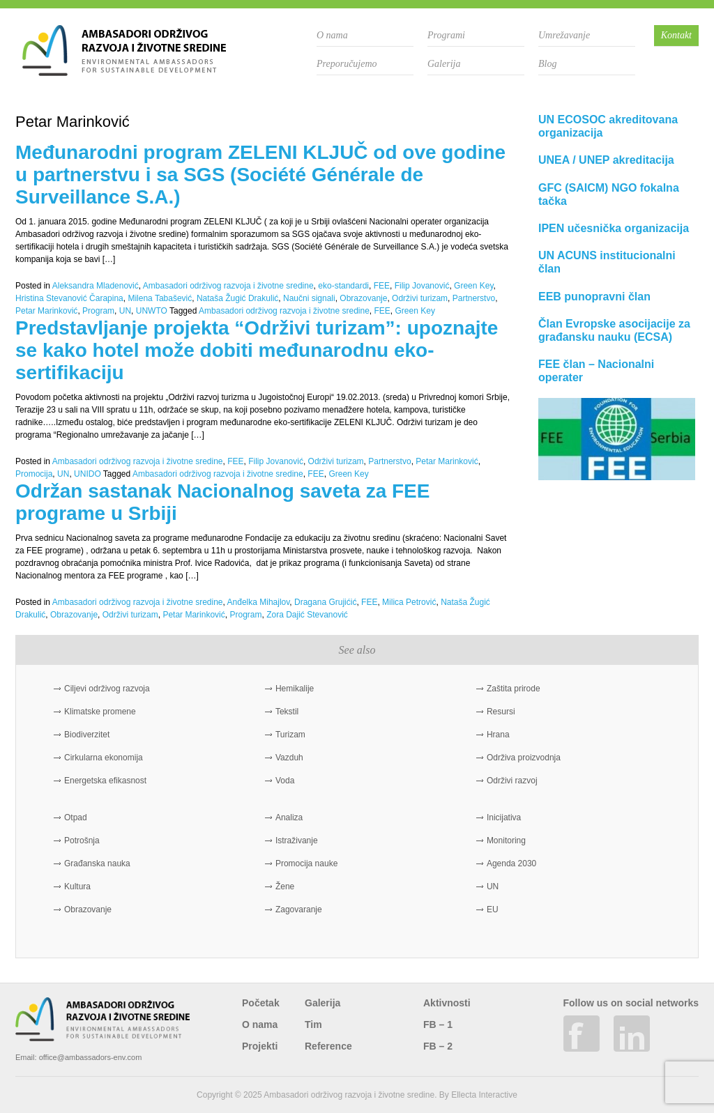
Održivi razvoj (512, 780)
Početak (261, 1002)
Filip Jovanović (422, 286)
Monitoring (506, 840)
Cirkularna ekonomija (103, 757)
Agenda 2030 (511, 863)
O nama (332, 35)
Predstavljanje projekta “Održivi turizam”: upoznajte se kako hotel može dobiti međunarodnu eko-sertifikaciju (256, 350)
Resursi (501, 711)
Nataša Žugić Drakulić (237, 298)
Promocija (33, 474)
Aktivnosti (447, 1002)
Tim (313, 1024)
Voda (284, 780)
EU (493, 909)
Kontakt (676, 35)
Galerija (443, 64)
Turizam (290, 734)
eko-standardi (343, 286)
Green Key (473, 286)
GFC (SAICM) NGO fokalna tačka (608, 194)
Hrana (498, 734)
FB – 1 (438, 1024)
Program (98, 311)
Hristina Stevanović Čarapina (69, 298)
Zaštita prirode (513, 688)
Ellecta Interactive (484, 1095)
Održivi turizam (420, 298)
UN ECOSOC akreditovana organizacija (608, 126)
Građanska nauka (97, 863)
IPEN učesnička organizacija (613, 228)
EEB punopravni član (594, 296)
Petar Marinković (46, 311)
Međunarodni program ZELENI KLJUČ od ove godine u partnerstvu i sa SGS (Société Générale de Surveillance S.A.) (260, 174)
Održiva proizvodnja (524, 757)
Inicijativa (504, 817)
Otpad (75, 817)
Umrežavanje (564, 35)
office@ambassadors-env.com (90, 1057)
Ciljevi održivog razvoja (107, 688)
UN (125, 311)
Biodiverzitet (86, 734)
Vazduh (289, 757)
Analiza (289, 817)
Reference (328, 1046)
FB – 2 (438, 1046)
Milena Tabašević (160, 298)
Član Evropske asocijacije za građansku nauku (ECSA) (614, 330)
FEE (382, 286)
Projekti (260, 1046)
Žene (284, 886)
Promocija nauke (306, 863)
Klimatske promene (100, 711)
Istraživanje (296, 840)
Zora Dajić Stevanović (307, 615)
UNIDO (87, 474)
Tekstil (286, 711)
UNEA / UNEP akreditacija (606, 160)
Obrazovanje (363, 298)
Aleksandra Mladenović (95, 286)
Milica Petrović (409, 602)
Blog (547, 64)
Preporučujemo (347, 64)
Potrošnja (82, 840)
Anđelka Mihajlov (258, 602)
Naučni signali (309, 298)
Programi (446, 35)
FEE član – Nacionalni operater (596, 370)
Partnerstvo (474, 298)
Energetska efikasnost (105, 780)
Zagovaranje (298, 909)
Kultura (77, 886)
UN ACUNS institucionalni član (607, 262)
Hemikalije (294, 688)
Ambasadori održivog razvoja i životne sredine (228, 286)
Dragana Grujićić (325, 602)
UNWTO (151, 311)
